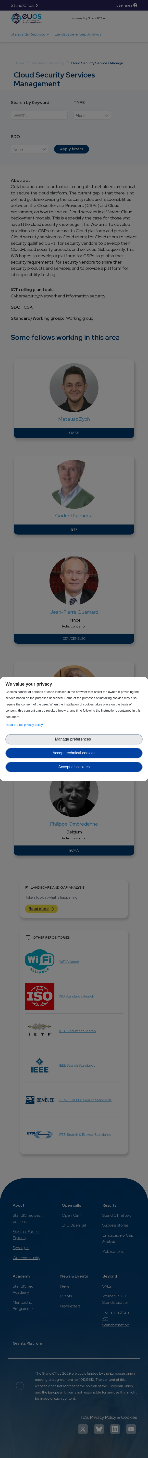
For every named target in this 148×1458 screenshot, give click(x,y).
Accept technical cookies (73, 753)
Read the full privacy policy (24, 725)
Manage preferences (74, 739)
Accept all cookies (74, 767)
